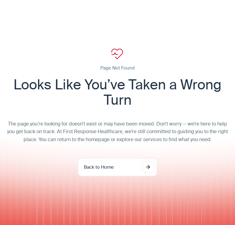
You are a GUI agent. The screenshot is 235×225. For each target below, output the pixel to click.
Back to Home (119, 167)
